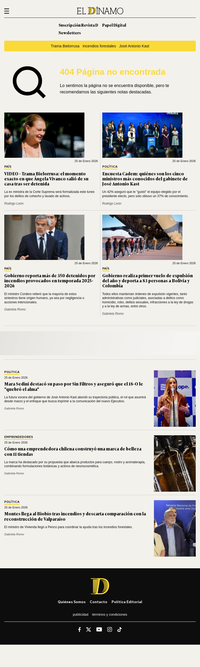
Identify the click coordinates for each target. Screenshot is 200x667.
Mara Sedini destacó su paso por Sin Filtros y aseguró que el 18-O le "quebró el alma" (73, 386)
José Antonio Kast (134, 46)
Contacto (98, 601)
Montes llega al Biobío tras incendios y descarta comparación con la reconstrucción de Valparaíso (75, 516)
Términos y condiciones (109, 614)
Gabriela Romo (15, 309)
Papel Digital (114, 25)
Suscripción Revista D (78, 25)
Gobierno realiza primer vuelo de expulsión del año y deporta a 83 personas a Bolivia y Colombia (147, 280)
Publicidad (80, 614)
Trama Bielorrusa (65, 46)
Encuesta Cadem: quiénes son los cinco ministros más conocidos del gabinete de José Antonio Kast (145, 178)
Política (109, 166)
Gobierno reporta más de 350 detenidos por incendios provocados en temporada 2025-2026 (49, 280)
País (7, 166)
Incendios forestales (99, 46)
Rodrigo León (13, 203)
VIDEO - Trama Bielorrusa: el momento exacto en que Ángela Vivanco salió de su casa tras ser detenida (46, 178)
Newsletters (70, 32)
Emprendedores (18, 437)
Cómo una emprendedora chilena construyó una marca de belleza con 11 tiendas (72, 451)
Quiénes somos (71, 601)
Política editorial (127, 601)
